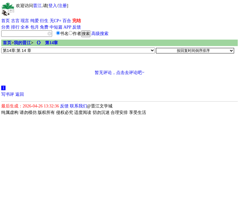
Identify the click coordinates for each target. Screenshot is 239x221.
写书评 (7, 94)
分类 (5, 27)
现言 (25, 20)
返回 (19, 94)
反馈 (76, 27)
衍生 (44, 20)
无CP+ (56, 20)
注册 (62, 5)
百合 (67, 20)
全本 (25, 27)
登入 (52, 5)
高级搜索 (99, 33)
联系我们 (78, 106)
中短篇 (56, 27)
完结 (76, 20)
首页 (5, 20)
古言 (15, 20)
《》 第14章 (46, 43)
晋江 (37, 5)
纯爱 (34, 20)
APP (67, 27)
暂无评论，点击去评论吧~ (119, 72)
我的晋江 (22, 43)
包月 (34, 27)
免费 (44, 27)
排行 (15, 27)
